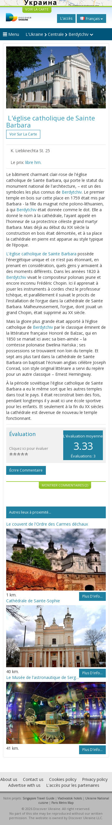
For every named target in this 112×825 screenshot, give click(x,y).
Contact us (33, 779)
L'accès (66, 18)
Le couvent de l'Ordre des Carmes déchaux (47, 524)
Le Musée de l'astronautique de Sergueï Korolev (42, 677)
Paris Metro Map (62, 803)
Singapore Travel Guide (38, 798)
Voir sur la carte (23, 134)
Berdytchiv (72, 192)
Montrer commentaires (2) (65, 485)
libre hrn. (33, 162)
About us (8, 779)
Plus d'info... (92, 596)
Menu (11, 34)
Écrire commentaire (26, 470)
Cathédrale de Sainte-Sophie (33, 600)
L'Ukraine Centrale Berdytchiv (59, 34)
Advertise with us (24, 785)
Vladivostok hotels (70, 798)
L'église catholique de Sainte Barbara (41, 253)
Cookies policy (62, 779)
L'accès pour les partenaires (72, 785)
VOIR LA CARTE (37, 9)
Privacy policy (95, 779)
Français (91, 18)
